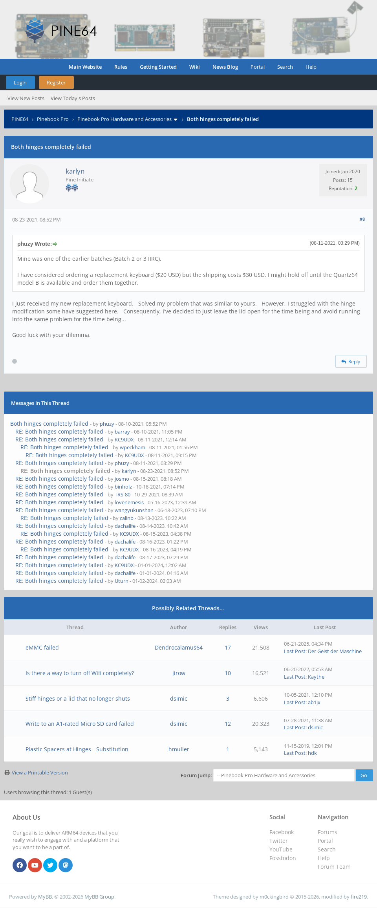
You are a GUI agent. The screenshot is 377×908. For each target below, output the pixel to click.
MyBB (45, 896)
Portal (258, 66)
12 (228, 723)
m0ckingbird (274, 896)
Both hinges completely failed (49, 423)
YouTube (281, 849)
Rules (120, 66)
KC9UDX (124, 439)
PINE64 (19, 119)
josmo (122, 478)
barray (122, 431)
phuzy (107, 423)
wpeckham (132, 447)
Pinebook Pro (53, 119)
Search (285, 66)
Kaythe (316, 676)
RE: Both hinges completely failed (59, 431)
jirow (178, 673)
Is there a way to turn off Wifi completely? (80, 673)
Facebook (281, 832)
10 (228, 673)
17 (228, 647)
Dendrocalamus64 (179, 647)
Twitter (278, 840)
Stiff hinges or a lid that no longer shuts (78, 698)
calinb (127, 518)
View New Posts (25, 98)
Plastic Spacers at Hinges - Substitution (77, 749)
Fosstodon (282, 858)
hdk (312, 752)
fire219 (359, 896)
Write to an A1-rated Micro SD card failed (80, 723)
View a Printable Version (40, 772)
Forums (327, 832)
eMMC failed (42, 647)
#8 (362, 219)
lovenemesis (129, 502)
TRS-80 (122, 494)
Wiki (194, 66)
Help (311, 66)
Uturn (121, 580)
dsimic (178, 698)
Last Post (295, 651)
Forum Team (334, 866)
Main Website (85, 66)
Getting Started (158, 66)
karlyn (75, 171)
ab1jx (314, 702)
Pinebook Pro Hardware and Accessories (124, 119)
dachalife (125, 525)
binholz (123, 486)
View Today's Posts (73, 98)
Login (20, 82)
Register (56, 82)
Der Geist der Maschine (335, 651)
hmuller (178, 749)
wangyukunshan (134, 510)
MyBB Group (99, 896)
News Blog (225, 66)
